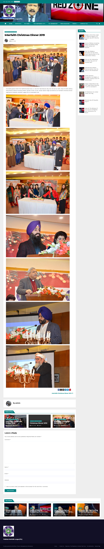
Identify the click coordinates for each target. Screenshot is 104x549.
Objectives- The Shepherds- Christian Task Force (75, 546)
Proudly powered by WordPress (10, 546)
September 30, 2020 (12, 514)
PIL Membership (53, 23)
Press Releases (65, 23)
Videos (74, 23)
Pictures (27, 23)
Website (7, 480)
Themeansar (30, 546)
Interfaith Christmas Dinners (10, 31)
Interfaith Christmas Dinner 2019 (25, 35)
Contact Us (84, 23)
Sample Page (97, 546)
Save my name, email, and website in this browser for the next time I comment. (27, 486)
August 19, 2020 (60, 514)
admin (12, 39)
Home (10, 23)
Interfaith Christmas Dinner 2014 (62, 393)
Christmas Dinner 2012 (38, 423)
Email (6, 473)
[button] (97, 23)
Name (7, 467)
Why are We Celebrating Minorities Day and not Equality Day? (88, 511)
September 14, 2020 (36, 514)
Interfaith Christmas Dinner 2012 (62, 422)
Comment (8, 439)
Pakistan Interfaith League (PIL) (12, 19)
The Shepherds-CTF (39, 23)
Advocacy (18, 23)
